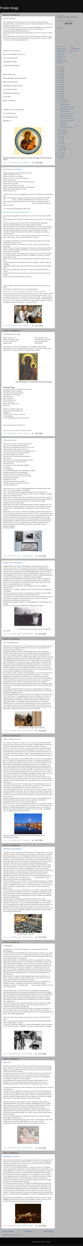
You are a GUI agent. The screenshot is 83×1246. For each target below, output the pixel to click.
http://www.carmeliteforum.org (62, 51)
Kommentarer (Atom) (15, 1235)
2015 (60, 93)
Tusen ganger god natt (11, 642)
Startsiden (28, 1231)
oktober (62, 130)
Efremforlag (60, 62)
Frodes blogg (9, 8)
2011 (60, 155)
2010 (60, 157)
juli (61, 136)
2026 (60, 68)
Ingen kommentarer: (27, 555)
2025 (60, 71)
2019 (60, 84)
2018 (60, 87)
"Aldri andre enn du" (10, 440)
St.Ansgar (59, 58)
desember (63, 100)
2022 (60, 78)
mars (61, 146)
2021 (60, 80)
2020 (60, 82)
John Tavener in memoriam (12, 169)
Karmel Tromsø (61, 56)
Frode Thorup (75, 48)
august (62, 134)
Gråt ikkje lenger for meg (11, 334)
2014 (60, 96)
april (61, 143)
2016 (60, 91)
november (63, 102)
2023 (60, 75)
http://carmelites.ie (62, 48)
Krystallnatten (8, 946)
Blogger (48, 1241)
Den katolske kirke (62, 60)
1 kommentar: (26, 162)
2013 (60, 98)
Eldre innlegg (48, 1231)
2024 (60, 73)
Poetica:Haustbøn (9, 18)
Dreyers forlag (60, 54)
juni (61, 139)
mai (61, 141)
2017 (60, 89)
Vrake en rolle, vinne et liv (12, 739)
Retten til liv (7, 1062)
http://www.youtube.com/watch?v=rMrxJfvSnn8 (16, 212)
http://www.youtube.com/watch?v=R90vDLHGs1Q (17, 430)
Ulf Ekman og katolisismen (12, 849)
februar (62, 148)
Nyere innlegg (8, 1231)
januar (62, 150)
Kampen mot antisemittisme (12, 563)
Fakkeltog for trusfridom (11, 1156)
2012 (60, 153)
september (63, 132)
